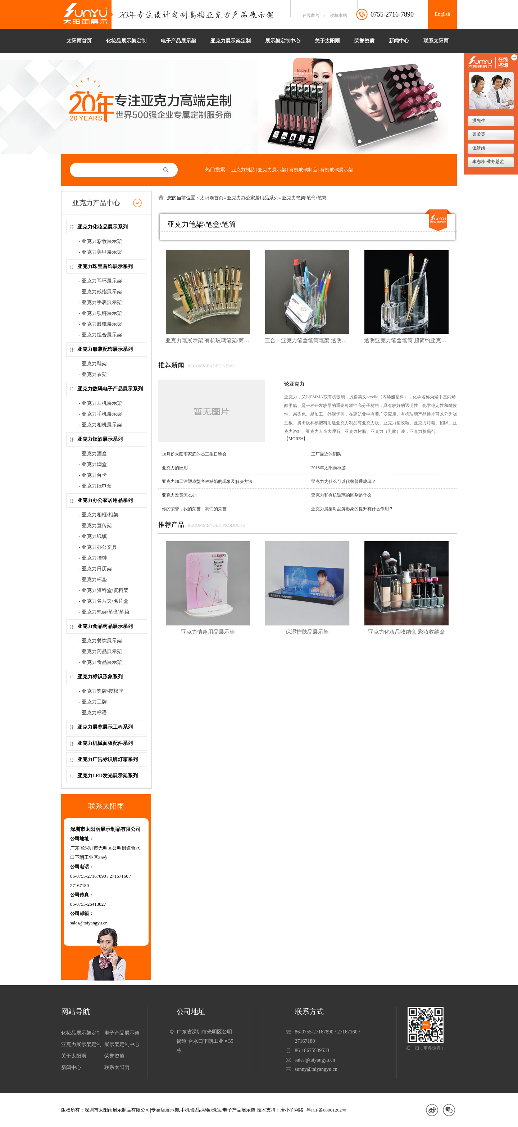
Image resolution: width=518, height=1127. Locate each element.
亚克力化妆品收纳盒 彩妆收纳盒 (406, 632)
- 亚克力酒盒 (93, 453)
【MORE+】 (296, 438)
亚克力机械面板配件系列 (105, 743)
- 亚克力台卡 (93, 475)
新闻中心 (399, 41)
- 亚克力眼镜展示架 (100, 324)
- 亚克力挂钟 (93, 558)
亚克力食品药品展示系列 (105, 626)
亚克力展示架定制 (230, 41)
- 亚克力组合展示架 (100, 335)
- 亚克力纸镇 (93, 536)
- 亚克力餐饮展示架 (100, 640)
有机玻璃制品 (303, 169)
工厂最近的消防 (326, 454)
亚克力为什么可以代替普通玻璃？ (343, 481)
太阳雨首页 (79, 41)
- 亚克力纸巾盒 (95, 486)
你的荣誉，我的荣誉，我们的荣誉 (194, 508)
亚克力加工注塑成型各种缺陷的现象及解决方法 (207, 481)
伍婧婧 (478, 147)
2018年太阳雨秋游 (328, 467)
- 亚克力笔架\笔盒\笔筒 (104, 612)
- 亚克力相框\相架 (98, 514)
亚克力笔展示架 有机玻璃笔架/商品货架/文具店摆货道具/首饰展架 (207, 340)
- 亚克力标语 (93, 712)
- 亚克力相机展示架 (100, 424)
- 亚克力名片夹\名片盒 (103, 601)
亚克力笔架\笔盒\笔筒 (304, 197)
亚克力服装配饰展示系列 (105, 349)
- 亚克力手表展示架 (100, 302)
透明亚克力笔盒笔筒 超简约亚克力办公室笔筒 (406, 340)
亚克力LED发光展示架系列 (107, 775)
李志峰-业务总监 (487, 161)
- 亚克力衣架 (93, 374)
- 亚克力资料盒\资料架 (103, 590)
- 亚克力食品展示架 (100, 662)
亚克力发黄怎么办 (179, 495)
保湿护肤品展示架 (307, 632)
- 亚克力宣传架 (95, 525)
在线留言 (310, 15)
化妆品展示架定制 (126, 41)
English (442, 14)
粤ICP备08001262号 (326, 1110)
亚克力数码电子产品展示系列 (110, 388)
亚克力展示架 (272, 169)
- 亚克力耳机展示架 (100, 403)
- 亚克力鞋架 (93, 363)
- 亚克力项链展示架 (100, 313)
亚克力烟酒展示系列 (100, 439)
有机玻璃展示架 (336, 169)
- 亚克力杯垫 (93, 579)
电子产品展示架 (178, 41)
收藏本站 (338, 15)
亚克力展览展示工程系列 (105, 727)
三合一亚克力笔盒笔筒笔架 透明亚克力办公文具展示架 (307, 340)
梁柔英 (478, 134)
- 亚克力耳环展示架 (100, 281)
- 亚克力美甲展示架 (100, 252)
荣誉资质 (364, 41)
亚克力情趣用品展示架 (208, 632)
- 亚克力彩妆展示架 (100, 241)
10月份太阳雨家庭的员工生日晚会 (194, 454)
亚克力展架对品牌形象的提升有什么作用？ (352, 508)
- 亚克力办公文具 (98, 547)
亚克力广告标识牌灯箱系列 (107, 759)
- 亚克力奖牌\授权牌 (101, 691)
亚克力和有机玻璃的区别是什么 (341, 495)
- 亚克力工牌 (93, 702)
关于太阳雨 (327, 41)
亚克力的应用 (175, 467)
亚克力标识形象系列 (100, 676)
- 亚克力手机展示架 (100, 414)
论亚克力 (294, 384)
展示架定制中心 (282, 41)
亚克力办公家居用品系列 (105, 500)
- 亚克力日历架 (95, 568)
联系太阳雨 (436, 41)
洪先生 (478, 120)
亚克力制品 (243, 169)
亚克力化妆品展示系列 (102, 227)
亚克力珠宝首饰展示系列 (105, 266)
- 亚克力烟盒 (93, 464)
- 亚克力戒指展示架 (100, 291)
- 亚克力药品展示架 (100, 651)
